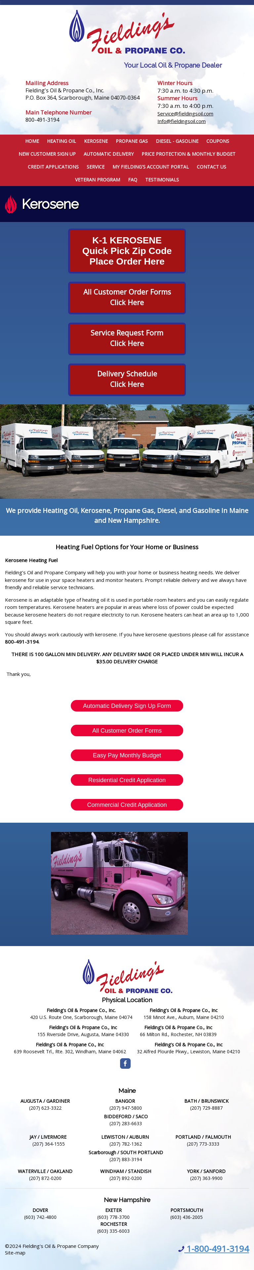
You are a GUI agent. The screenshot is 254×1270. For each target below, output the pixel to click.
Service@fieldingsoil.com (185, 113)
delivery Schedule (127, 373)
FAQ (132, 179)
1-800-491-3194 (213, 1248)
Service (96, 167)
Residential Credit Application (127, 780)
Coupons (217, 141)
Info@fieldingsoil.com (181, 121)
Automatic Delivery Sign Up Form (127, 706)
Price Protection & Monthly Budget (188, 154)
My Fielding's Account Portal (150, 167)
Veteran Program (97, 179)
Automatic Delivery (109, 154)
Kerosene (96, 141)
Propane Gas (132, 141)
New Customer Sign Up (47, 154)
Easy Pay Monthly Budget (127, 755)
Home (32, 141)
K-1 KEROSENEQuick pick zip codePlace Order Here (127, 251)
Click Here (127, 384)
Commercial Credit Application (127, 805)
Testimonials (162, 179)
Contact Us (211, 167)
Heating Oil (61, 141)
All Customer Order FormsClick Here (127, 297)
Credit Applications (53, 167)
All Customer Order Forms (127, 730)
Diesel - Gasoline (177, 141)
